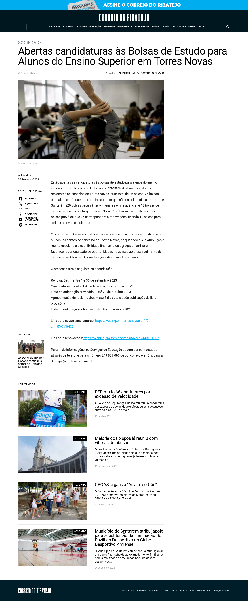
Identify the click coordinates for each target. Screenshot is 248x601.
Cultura (68, 26)
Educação (95, 26)
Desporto (81, 26)
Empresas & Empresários (118, 26)
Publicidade (187, 590)
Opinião (166, 26)
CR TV (201, 26)
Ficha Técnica (169, 590)
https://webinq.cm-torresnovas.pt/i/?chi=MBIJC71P (121, 338)
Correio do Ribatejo (114, 17)
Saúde (155, 26)
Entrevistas (142, 26)
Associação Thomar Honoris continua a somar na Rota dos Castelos (30, 362)
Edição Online (222, 590)
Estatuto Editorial (148, 590)
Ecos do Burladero (184, 26)
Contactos (128, 590)
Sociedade (54, 26)
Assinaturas (204, 590)
